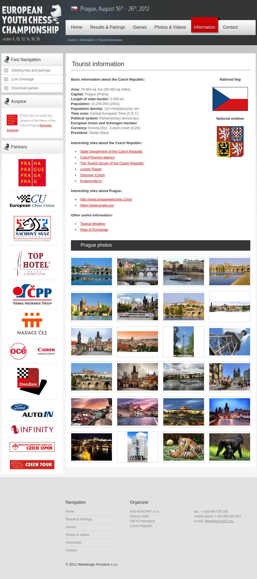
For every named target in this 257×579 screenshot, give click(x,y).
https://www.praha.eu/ (97, 205)
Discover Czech (92, 175)
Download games (25, 88)
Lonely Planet (90, 169)
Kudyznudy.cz (91, 181)
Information (206, 23)
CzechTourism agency (97, 157)
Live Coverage (23, 79)
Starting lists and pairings (31, 70)
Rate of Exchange (94, 230)
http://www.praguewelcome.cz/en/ (106, 199)
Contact (231, 23)
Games (141, 23)
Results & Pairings (109, 23)
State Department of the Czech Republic (111, 151)
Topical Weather (92, 224)
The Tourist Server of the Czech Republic (112, 163)
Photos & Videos (171, 23)
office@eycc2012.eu (219, 521)
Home (78, 23)
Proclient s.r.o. (107, 564)
